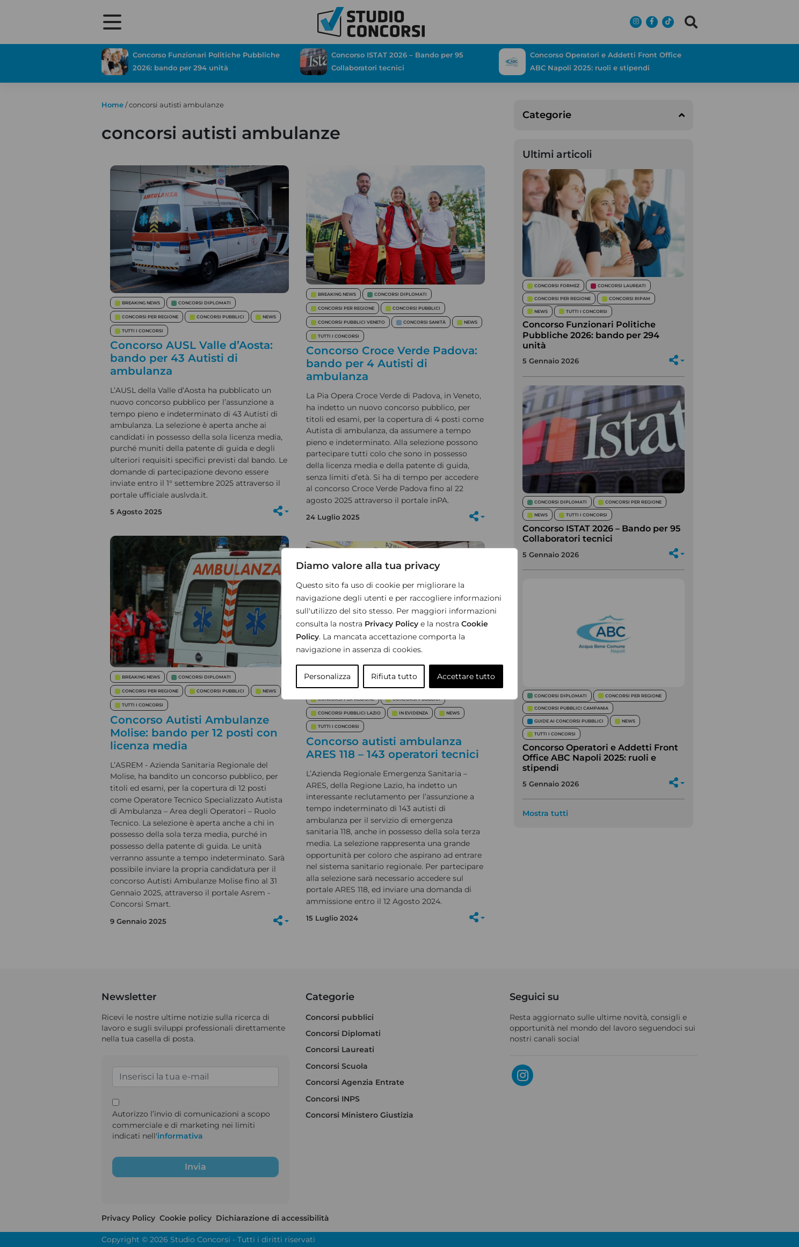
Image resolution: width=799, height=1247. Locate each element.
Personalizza (327, 676)
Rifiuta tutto (394, 676)
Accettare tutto (466, 676)
